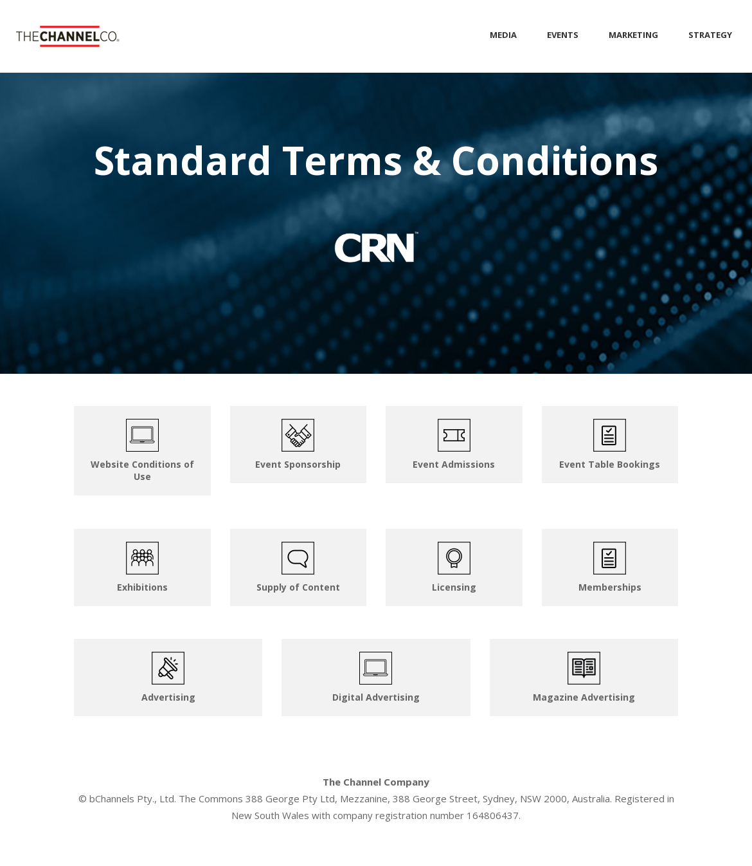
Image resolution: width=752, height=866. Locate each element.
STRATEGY (710, 35)
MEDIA (503, 35)
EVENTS (562, 35)
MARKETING (633, 35)
